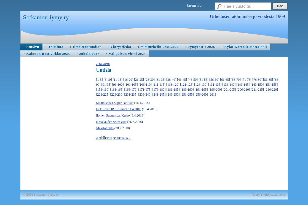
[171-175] (145, 89)
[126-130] (200, 85)
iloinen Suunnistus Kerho (113, 115)
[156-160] (102, 89)
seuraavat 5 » (121, 138)
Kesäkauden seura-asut (111, 122)
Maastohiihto (105, 128)
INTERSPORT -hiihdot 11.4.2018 (118, 109)
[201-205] (229, 89)
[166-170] (131, 89)
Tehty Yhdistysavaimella (268, 194)
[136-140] (228, 85)
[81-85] (268, 80)
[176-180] (159, 89)
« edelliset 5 (104, 138)
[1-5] (99, 80)
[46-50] (193, 80)
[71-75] (246, 80)
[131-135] (214, 85)
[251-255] (187, 94)
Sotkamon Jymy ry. (46, 17)
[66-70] (236, 80)
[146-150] (257, 85)
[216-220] (271, 89)
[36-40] (171, 80)
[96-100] (118, 85)
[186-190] (187, 89)
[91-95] (106, 85)
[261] (212, 94)
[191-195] (201, 89)
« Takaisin (103, 64)
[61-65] (225, 80)
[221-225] (102, 94)
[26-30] (150, 80)
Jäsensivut (195, 5)
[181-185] (173, 89)
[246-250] (173, 94)
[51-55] (203, 80)
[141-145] (243, 85)
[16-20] (128, 80)
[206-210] (243, 89)
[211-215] (257, 89)
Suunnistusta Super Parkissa (114, 103)
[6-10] (108, 80)
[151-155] (271, 85)
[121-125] (186, 85)
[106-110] (145, 85)
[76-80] (257, 80)
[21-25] (139, 80)
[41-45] (182, 80)
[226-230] (117, 94)
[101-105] (131, 85)
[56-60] (214, 80)
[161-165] (117, 89)
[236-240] (145, 94)
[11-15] (118, 80)
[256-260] (201, 94)
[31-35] (160, 80)
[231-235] (131, 94)
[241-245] (159, 94)
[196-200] (215, 89)
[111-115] (158, 85)
